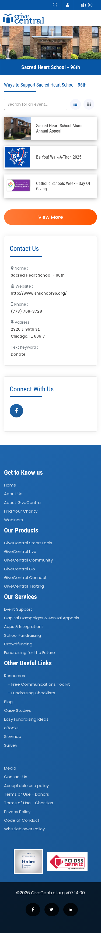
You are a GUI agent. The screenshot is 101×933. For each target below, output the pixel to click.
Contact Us (15, 777)
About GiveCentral (22, 502)
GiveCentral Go (19, 569)
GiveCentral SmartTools (28, 543)
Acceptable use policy (26, 785)
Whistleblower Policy (24, 829)
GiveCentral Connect (25, 577)
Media (10, 768)
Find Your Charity (20, 511)
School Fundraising (22, 635)
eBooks (11, 728)
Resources (14, 675)
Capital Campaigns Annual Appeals (41, 618)
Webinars (13, 520)
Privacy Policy (17, 811)
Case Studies (17, 710)
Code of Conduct (22, 820)
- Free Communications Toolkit (39, 684)
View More (50, 217)
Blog (8, 702)
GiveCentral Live (20, 551)
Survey (10, 745)
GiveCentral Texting (24, 586)
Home (10, 485)
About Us (13, 493)
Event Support (18, 609)
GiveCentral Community (28, 560)
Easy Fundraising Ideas (26, 719)
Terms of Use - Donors (26, 794)
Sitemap (12, 736)
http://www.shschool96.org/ (39, 293)
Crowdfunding (18, 644)
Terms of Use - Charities (28, 803)
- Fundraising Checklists (31, 693)
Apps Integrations (24, 627)
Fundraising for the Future (29, 653)
